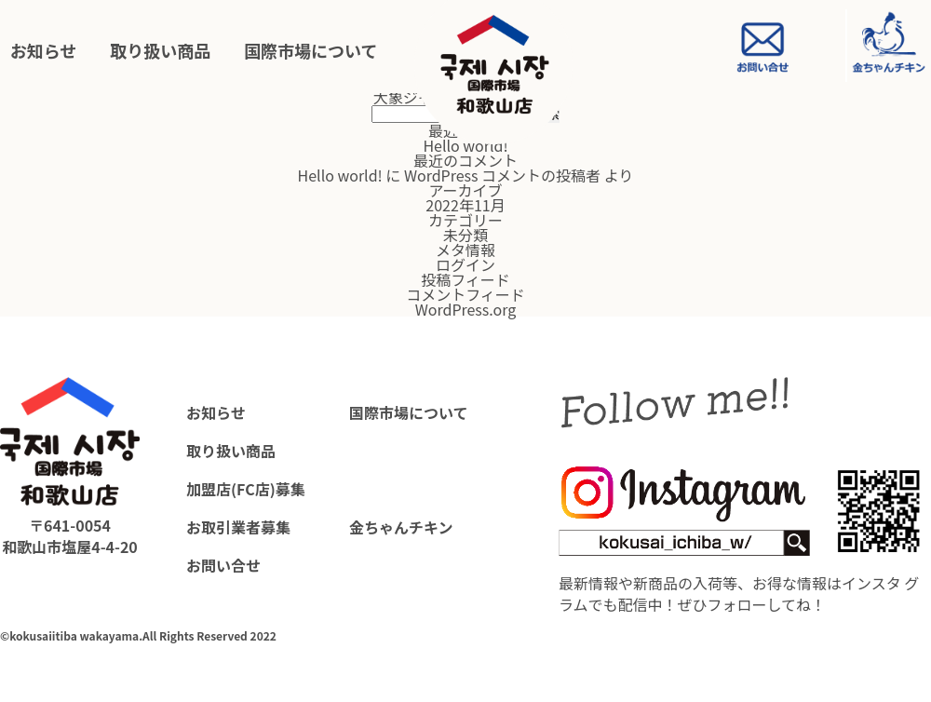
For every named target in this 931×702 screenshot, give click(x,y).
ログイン (465, 264)
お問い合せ (223, 565)
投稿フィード (465, 279)
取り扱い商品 (160, 51)
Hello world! (465, 145)
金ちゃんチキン (401, 527)
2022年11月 (465, 205)
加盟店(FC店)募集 (245, 489)
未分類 (465, 234)
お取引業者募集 (238, 527)
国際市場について (310, 51)
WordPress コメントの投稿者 (502, 175)
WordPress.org (466, 309)
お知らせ (43, 51)
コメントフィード (465, 294)
